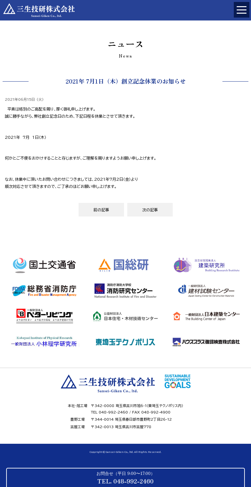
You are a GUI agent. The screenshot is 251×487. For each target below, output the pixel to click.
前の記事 (101, 210)
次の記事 (150, 210)
